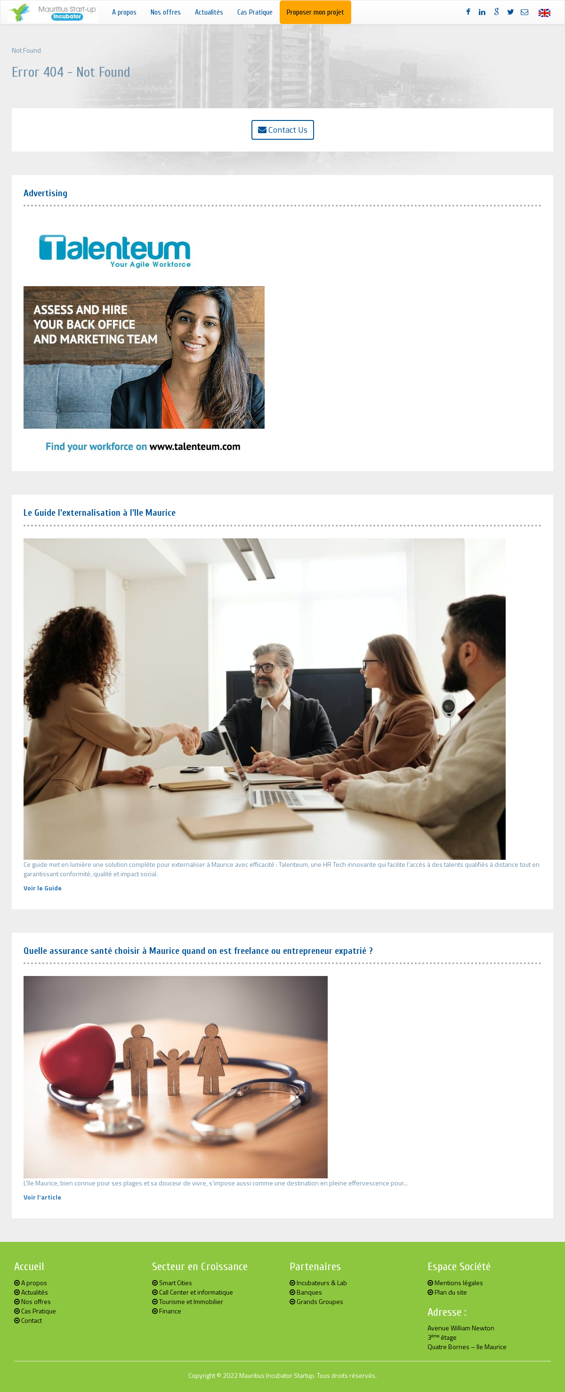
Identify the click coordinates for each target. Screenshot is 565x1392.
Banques (306, 1292)
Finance (166, 1311)
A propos (124, 12)
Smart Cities (172, 1283)
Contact (28, 1320)
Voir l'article (42, 1197)
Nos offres (166, 12)
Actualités (209, 12)
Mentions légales (455, 1283)
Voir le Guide (43, 888)
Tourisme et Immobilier (187, 1301)
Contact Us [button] (282, 129)
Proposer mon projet (315, 12)
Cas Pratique (255, 12)
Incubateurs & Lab (318, 1283)
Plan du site (447, 1292)
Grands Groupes (316, 1301)
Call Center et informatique (192, 1292)
